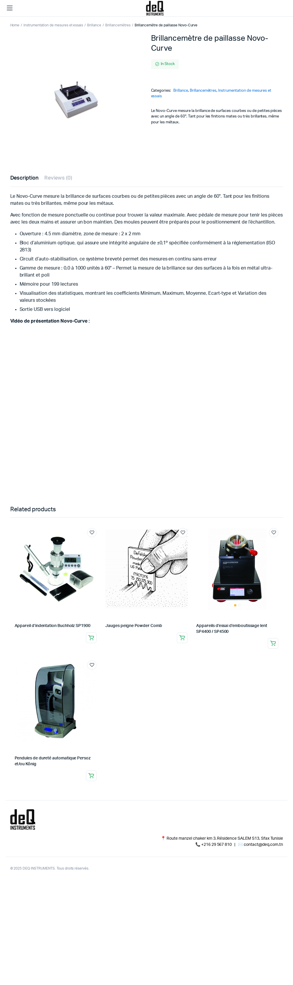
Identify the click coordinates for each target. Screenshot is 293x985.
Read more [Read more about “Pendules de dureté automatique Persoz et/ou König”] (91, 775)
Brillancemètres (118, 25)
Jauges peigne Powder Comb (133, 626)
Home (15, 25)
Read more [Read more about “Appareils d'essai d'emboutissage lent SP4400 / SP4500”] (273, 643)
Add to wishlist (91, 532)
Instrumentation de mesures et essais (53, 25)
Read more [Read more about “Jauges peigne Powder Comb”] (182, 637)
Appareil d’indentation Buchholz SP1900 (52, 626)
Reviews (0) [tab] (58, 178)
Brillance (94, 25)
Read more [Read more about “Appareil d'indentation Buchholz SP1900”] (91, 637)
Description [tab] (24, 178)
